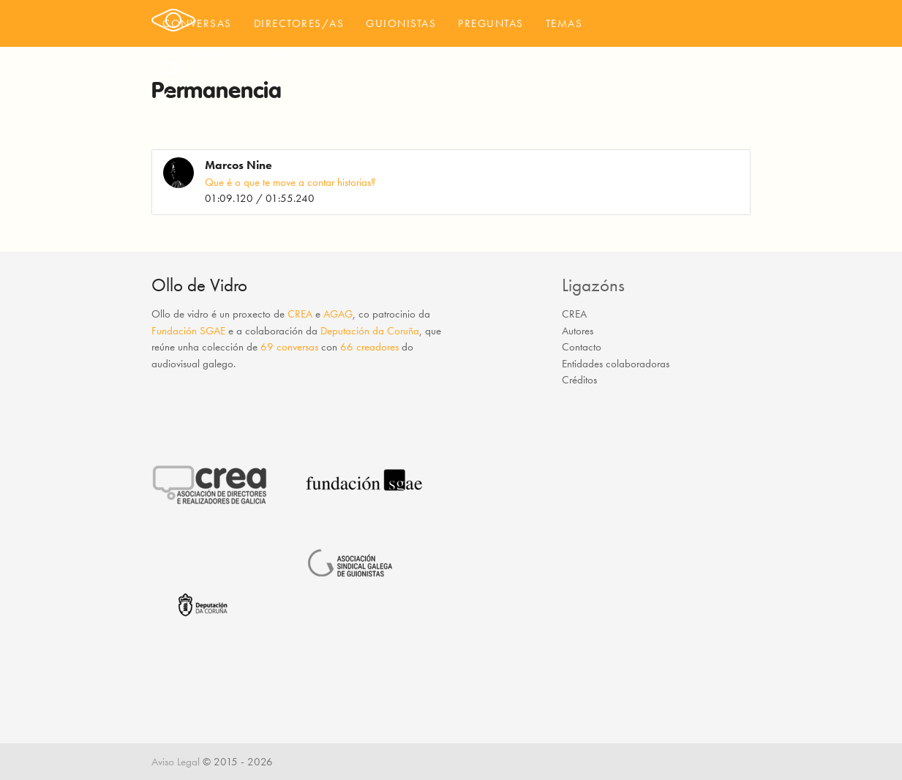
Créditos (579, 379)
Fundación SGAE (188, 330)
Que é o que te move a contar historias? (290, 182)
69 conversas (289, 347)
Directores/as (299, 23)
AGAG (338, 314)
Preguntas (491, 23)
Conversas (197, 23)
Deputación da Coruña (369, 330)
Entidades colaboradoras (615, 363)
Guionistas (401, 23)
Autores (577, 330)
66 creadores (369, 347)
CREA (299, 314)
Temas (564, 23)
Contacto (581, 347)
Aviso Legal (175, 761)
